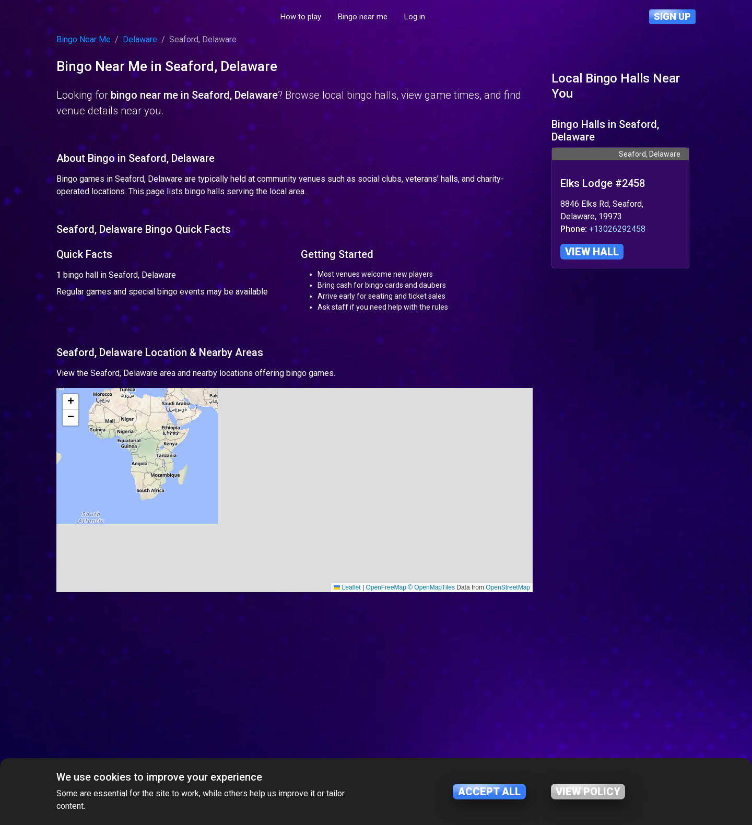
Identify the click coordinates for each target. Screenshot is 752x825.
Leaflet (347, 742)
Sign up (672, 16)
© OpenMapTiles (431, 742)
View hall (592, 251)
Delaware (140, 39)
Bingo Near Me (83, 39)
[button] (70, 557)
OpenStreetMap (508, 742)
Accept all (489, 791)
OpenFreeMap (386, 742)
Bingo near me (412, 16)
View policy (588, 791)
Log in (463, 16)
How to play (350, 16)
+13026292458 (617, 229)
